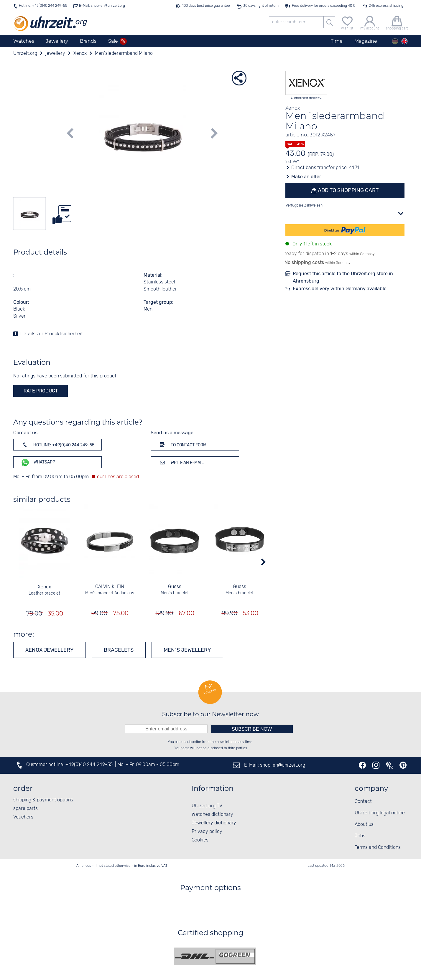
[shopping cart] (397, 22)
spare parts (25, 809)
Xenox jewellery (49, 650)
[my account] (369, 22)
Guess (174, 587)
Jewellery (57, 41)
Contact (363, 801)
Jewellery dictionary (214, 823)
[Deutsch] (395, 41)
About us (364, 824)
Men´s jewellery (187, 650)
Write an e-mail (181, 462)
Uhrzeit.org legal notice (380, 813)
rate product (41, 391)
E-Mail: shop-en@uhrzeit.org (101, 6)
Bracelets (119, 650)
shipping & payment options (43, 800)
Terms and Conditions (378, 847)
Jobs (360, 836)
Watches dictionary (212, 814)
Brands (88, 41)
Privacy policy (207, 832)
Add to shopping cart (348, 190)
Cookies (200, 840)
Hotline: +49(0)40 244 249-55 (43, 6)
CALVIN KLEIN (109, 587)
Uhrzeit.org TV (207, 806)
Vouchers (23, 817)
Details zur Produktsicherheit (51, 334)
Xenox (44, 587)
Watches (23, 41)
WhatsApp (38, 462)
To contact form (182, 444)
